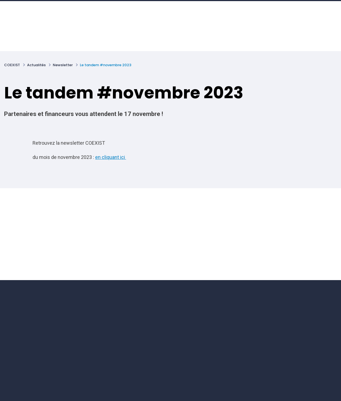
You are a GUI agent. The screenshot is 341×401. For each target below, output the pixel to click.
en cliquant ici (110, 157)
